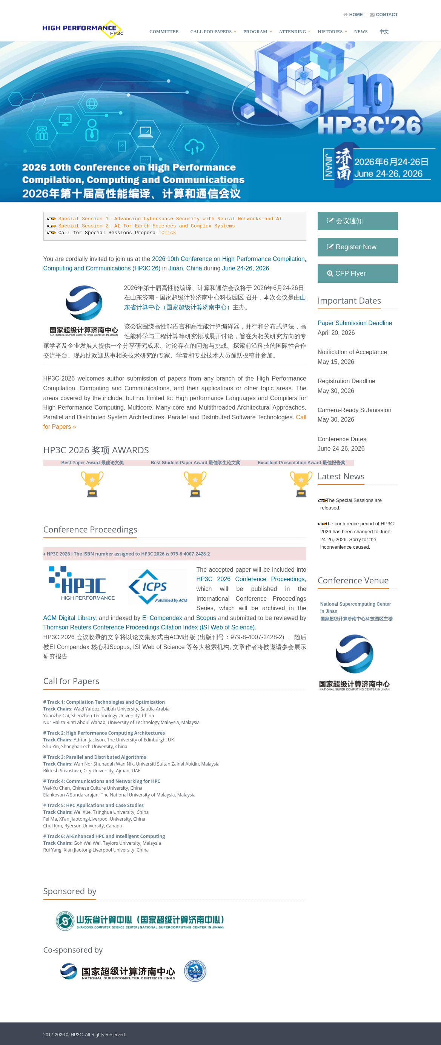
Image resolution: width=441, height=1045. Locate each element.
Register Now (351, 247)
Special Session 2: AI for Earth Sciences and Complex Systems (146, 226)
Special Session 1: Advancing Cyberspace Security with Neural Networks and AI (170, 219)
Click (168, 233)
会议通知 (345, 221)
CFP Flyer (346, 273)
